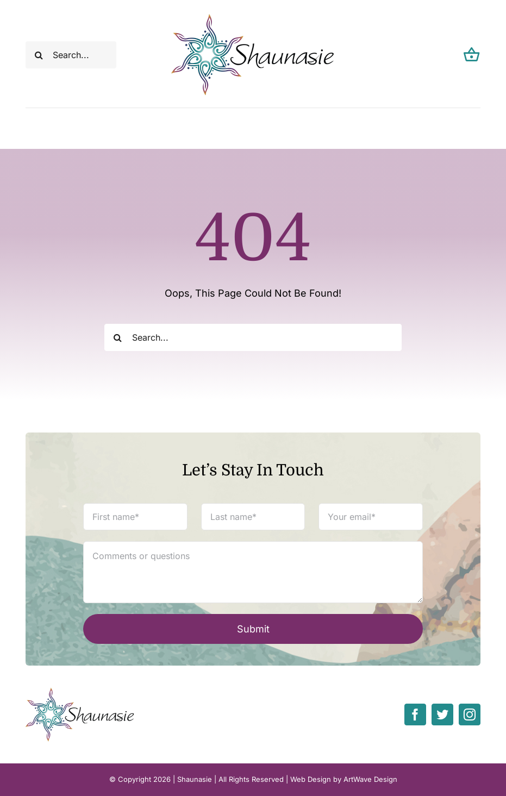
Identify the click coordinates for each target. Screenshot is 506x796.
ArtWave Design (370, 779)
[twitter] (442, 714)
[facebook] (415, 714)
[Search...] (71, 54)
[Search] (39, 54)
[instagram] (469, 714)
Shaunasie (194, 779)
